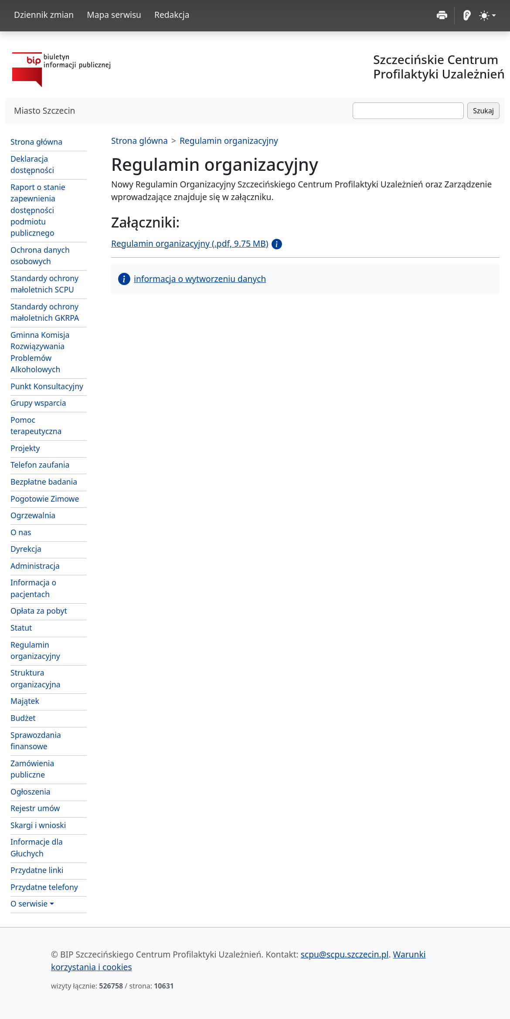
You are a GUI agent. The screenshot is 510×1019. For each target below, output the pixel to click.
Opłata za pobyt (38, 610)
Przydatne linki (36, 870)
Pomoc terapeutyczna (35, 425)
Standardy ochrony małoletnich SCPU (44, 284)
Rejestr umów (35, 808)
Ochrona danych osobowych (40, 255)
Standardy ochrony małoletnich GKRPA (44, 312)
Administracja (35, 565)
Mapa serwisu (114, 14)
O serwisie (29, 903)
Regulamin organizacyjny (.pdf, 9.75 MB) (189, 243)
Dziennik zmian (44, 14)
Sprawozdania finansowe (35, 740)
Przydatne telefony (44, 887)
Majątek (24, 701)
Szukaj (483, 110)
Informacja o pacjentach (33, 588)
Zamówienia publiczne (32, 769)
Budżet (23, 718)
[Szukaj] (408, 110)
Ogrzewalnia (32, 515)
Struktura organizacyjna (35, 678)
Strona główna (36, 141)
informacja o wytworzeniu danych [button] (192, 279)
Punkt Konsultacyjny (46, 386)
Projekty (25, 448)
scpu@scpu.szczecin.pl (345, 954)
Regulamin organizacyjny (35, 650)
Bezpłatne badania (43, 481)
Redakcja (172, 14)
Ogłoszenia (30, 791)
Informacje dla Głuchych (36, 847)
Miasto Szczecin (44, 110)
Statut (21, 627)
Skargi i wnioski (38, 825)
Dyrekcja (25, 548)
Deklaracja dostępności (32, 164)
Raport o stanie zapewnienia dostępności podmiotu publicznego (37, 210)
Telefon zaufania (39, 464)
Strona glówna (139, 140)
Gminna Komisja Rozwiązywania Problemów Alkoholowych (39, 351)
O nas (20, 532)
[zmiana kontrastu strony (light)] (488, 15)
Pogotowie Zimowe (44, 498)
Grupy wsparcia (38, 402)
